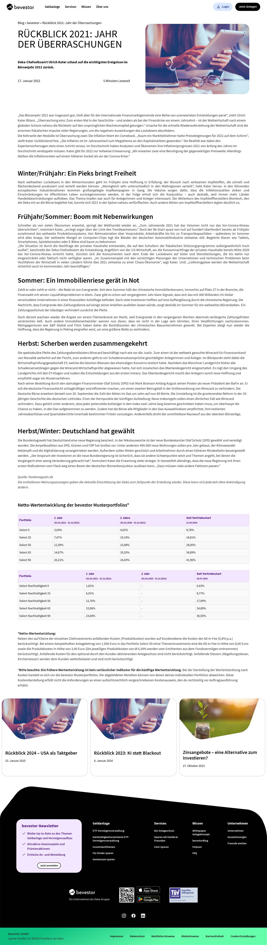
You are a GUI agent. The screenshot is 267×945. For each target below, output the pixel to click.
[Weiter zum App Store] (148, 890)
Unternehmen (235, 830)
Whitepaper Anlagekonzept (201, 832)
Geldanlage (52, 7)
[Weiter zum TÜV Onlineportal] (183, 895)
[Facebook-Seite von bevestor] (133, 916)
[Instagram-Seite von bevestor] (124, 916)
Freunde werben (237, 843)
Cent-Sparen (161, 847)
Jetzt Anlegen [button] (248, 7)
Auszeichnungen (237, 837)
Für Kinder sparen (103, 853)
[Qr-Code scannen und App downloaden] (126, 895)
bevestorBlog (200, 840)
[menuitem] (52, 7)
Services (70, 7)
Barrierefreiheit (215, 936)
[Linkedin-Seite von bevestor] (143, 916)
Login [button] (222, 7)
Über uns (102, 7)
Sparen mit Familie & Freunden (166, 838)
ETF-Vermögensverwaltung (108, 830)
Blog (21, 23)
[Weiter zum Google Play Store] (148, 900)
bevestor (33, 23)
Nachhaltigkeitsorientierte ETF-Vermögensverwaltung (111, 838)
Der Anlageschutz (164, 830)
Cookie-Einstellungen (243, 936)
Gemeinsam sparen (104, 859)
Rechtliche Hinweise (163, 936)
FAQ (194, 853)
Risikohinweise (190, 936)
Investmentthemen (104, 847)
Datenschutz (137, 936)
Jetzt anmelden (49, 865)
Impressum (116, 936)
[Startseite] (20, 7)
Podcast (197, 847)
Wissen (86, 7)
